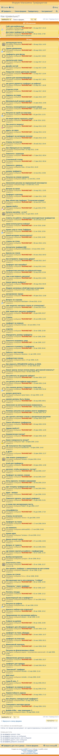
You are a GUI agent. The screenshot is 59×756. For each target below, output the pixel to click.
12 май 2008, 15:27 (40, 659)
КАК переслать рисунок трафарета (20, 311)
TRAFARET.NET (26, 28)
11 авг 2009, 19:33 (35, 354)
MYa (22, 700)
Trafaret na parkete (13, 621)
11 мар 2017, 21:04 (40, 73)
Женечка (24, 354)
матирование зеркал (14, 294)
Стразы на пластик (14, 142)
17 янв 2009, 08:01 (40, 488)
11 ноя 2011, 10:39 (34, 179)
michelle (24, 671)
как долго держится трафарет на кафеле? (23, 83)
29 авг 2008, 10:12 (39, 611)
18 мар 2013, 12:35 (40, 126)
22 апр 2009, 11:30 (37, 395)
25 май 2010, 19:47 (40, 260)
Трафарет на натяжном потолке (19, 136)
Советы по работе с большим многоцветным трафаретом (30, 218)
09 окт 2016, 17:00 (39, 34)
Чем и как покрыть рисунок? (18, 276)
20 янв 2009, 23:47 (40, 477)
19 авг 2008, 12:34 (33, 617)
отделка (9, 329)
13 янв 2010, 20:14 (40, 307)
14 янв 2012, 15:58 (40, 173)
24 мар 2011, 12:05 (40, 190)
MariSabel (24, 301)
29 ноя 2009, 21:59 (40, 319)
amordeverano (25, 249)
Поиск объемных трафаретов (18, 422)
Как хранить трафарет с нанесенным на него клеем (27, 568)
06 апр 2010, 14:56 (40, 278)
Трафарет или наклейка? (16, 265)
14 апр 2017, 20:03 (40, 56)
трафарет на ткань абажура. (18, 633)
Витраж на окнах (13, 189)
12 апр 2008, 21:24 (34, 671)
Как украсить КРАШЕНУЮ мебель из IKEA (23, 364)
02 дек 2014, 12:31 (40, 114)
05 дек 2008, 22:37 (33, 506)
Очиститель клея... (14, 563)
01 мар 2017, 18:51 (40, 79)
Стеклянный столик (14, 159)
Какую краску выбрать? (16, 282)
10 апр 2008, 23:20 (34, 677)
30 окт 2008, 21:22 (39, 553)
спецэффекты (12, 510)
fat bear (23, 325)
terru (22, 605)
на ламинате (11, 528)
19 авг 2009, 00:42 (39, 348)
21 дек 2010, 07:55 (40, 208)
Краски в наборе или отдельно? (19, 609)
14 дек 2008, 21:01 (40, 500)
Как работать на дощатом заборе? (20, 376)
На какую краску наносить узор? (19, 119)
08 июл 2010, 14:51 (40, 243)
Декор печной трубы (14, 539)
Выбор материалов (14, 557)
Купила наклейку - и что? (16, 212)
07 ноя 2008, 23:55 (40, 541)
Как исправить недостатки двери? (20, 259)
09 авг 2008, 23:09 (39, 623)
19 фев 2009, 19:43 (37, 447)
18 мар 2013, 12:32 (40, 132)
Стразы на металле (14, 516)
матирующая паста (14, 43)
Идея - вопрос (12, 493)
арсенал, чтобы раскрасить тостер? (21, 469)
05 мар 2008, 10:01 (40, 706)
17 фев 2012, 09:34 (40, 161)
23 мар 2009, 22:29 (40, 418)
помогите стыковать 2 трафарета (20, 346)
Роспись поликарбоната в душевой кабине (24, 107)
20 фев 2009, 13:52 (32, 442)
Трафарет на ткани (14, 522)
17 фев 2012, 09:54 (40, 155)
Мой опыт (10, 675)
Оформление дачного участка (18, 658)
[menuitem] (11, 7)
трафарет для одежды (15, 664)
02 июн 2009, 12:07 (40, 377)
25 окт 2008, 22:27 (39, 564)
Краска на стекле (13, 253)
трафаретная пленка (14, 358)
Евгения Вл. (25, 447)
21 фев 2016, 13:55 (40, 109)
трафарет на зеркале (14, 323)
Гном (23, 290)
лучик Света (25, 395)
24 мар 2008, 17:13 (40, 694)
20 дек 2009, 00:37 (40, 313)
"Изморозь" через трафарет (18, 586)
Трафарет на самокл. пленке (18, 475)
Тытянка (24, 535)
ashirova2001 (25, 529)
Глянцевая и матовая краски (18, 705)
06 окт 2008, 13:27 (39, 588)
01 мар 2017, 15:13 (40, 28)
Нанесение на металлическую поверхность (24, 405)
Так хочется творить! (15, 124)
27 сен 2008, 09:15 (40, 599)
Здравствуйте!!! (12, 428)
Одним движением (14, 48)
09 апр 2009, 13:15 (40, 407)
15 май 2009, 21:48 (40, 383)
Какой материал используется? (19, 235)
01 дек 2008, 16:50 (34, 518)
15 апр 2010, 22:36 (40, 272)
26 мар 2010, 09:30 (40, 284)
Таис (22, 442)
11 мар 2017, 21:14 (40, 62)
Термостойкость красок (16, 693)
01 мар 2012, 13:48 (32, 149)
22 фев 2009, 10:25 (40, 436)
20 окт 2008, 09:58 (32, 576)
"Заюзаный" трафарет (15, 669)
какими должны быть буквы (18, 399)
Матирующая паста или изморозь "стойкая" (24, 580)
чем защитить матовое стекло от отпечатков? (25, 306)
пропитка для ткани (14, 60)
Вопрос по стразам (14, 300)
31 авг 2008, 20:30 (32, 605)
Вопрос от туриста (14, 545)
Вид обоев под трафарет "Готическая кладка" (25, 200)
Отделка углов (12, 89)
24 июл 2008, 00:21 (40, 640)
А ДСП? (9, 452)
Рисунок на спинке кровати (17, 177)
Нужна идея (11, 533)
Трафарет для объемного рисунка (20, 627)
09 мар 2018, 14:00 (40, 44)
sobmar (23, 179)
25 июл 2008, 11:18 (40, 629)
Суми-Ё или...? (12, 681)
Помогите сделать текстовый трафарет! (23, 498)
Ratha (23, 506)
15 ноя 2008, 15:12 (34, 535)
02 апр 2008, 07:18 (40, 689)
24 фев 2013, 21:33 (40, 138)
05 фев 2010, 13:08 (40, 295)
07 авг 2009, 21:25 (32, 360)
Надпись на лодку (13, 95)
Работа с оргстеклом (14, 352)
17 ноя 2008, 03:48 (37, 529)
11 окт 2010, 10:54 (39, 231)
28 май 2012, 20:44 (40, 144)
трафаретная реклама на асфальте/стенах (23, 270)
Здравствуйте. (12, 206)
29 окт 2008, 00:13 (34, 558)
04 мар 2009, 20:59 (40, 424)
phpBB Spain (32, 752)
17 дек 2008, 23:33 (40, 494)
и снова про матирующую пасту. (19, 504)
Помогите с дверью (14, 165)
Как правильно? (10, 16)
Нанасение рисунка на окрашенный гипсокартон (26, 183)
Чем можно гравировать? (16, 457)
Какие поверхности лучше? (17, 440)
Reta (22, 149)
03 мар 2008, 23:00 (33, 712)
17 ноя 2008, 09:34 (40, 523)
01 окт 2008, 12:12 (39, 593)
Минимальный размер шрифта (19, 101)
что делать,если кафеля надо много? (22, 381)
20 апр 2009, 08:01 (40, 401)
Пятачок (24, 459)
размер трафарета (13, 171)
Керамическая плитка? (15, 434)
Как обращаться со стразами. (18, 148)
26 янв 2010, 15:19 (35, 301)
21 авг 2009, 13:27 (39, 342)
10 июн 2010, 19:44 (38, 249)
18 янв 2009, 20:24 (40, 482)
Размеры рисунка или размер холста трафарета (26, 411)
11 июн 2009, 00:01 (34, 366)
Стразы (9, 317)
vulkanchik (24, 570)
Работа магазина (25, 35)
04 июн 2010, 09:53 (40, 255)
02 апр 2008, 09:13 (40, 683)
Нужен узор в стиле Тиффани (18, 230)
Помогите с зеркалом (15, 154)
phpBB (25, 749)
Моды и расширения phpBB (29, 753)
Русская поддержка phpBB (29, 750)
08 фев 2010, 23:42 (32, 290)
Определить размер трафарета (19, 335)
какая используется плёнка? (18, 224)
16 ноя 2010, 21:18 (40, 220)
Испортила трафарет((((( (16, 247)
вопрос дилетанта (13, 393)
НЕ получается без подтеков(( (18, 446)
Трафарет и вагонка (14, 195)
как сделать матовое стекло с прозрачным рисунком (28, 417)
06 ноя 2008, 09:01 (40, 547)
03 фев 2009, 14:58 (40, 465)
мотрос (23, 617)
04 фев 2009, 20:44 (34, 459)
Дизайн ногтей (12, 66)
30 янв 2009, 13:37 (40, 471)
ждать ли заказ (12, 130)
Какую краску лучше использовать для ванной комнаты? (30, 370)
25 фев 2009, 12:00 (40, 430)
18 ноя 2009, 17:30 (34, 325)
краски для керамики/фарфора (19, 78)
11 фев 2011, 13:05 (40, 196)
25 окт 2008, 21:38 (35, 570)
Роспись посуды (13, 592)
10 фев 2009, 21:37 (40, 453)
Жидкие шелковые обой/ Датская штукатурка (25, 288)
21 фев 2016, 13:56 (40, 103)
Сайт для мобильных (15, 26)
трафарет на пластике (15, 639)
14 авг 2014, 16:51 (39, 120)
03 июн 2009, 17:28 (33, 371)
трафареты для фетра (15, 54)
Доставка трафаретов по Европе (20, 32)
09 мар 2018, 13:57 (40, 50)
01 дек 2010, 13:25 (32, 214)
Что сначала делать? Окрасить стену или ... (24, 387)
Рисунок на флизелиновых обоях (20, 650)
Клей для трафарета (14, 463)
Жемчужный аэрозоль (15, 644)
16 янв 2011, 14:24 (40, 202)
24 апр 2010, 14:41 (40, 266)
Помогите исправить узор (17, 341)
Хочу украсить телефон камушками (21, 481)
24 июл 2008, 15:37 (40, 634)
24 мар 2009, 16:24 (40, 412)
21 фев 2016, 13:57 (40, 97)
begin (23, 184)
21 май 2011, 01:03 (32, 184)
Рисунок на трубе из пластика (18, 113)
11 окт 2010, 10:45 (39, 237)
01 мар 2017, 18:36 (40, 85)
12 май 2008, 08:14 (40, 665)
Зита (22, 214)
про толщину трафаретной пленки (20, 487)
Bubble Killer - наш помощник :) (19, 710)
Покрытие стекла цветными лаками (21, 72)
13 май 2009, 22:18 (40, 389)
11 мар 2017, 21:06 (40, 68)
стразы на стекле (13, 574)
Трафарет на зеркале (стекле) (18, 687)
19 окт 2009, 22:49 (39, 331)
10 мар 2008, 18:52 (32, 700)
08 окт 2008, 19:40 (39, 582)
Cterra (23, 712)
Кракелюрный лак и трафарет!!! (19, 598)
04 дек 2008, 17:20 (40, 512)
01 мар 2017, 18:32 (40, 91)
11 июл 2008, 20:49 (40, 646)
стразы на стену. (13, 241)
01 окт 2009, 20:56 (39, 336)
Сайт (21, 30)
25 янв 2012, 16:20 (32, 167)
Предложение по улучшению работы (21, 615)
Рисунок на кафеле (14, 604)
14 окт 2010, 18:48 (39, 225)
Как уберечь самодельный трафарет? (22, 699)
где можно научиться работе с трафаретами (24, 551)
